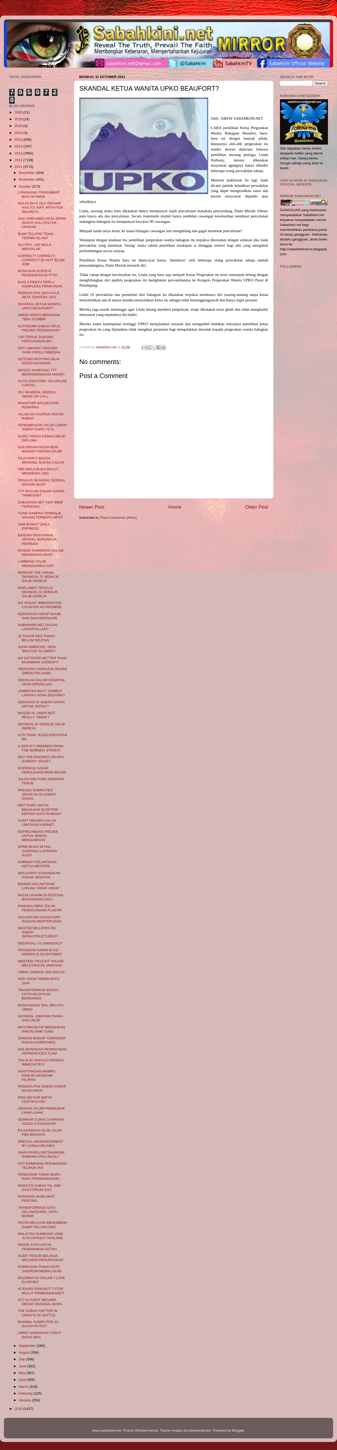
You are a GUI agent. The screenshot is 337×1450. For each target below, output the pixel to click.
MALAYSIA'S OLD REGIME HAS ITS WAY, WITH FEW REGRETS (40, 207)
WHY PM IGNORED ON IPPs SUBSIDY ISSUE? (41, 759)
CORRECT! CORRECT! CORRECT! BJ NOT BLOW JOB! (41, 260)
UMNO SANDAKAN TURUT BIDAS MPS (39, 1335)
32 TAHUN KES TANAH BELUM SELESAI (36, 638)
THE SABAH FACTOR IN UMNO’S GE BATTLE (37, 1313)
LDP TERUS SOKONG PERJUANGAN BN (36, 339)
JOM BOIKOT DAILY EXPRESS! (34, 526)
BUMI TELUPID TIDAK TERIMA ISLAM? (36, 236)
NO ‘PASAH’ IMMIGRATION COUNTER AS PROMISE (40, 605)
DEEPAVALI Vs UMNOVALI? (40, 943)
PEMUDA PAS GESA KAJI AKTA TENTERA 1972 (38, 295)
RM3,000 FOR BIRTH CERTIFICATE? (35, 1100)
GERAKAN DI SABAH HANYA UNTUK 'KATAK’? (41, 704)
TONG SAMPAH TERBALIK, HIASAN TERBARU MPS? (40, 515)
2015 (19, 139)
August (25, 1352)
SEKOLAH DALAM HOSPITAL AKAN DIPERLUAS (41, 682)
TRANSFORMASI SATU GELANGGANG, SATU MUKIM (38, 1212)
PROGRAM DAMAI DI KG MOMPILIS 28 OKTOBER (40, 952)
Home (174, 507)
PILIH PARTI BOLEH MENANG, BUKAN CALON (41, 460)
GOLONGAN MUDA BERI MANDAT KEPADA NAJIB (40, 449)
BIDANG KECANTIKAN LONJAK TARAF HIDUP (38, 886)
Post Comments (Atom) (119, 518)
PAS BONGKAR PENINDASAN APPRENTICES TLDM (42, 1051)
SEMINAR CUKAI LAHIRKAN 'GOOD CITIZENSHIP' (41, 1122)
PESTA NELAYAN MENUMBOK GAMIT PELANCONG (42, 1225)
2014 (19, 146)
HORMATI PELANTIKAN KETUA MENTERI (37, 864)
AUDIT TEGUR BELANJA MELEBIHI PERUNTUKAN (40, 1258)
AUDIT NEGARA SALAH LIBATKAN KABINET (37, 823)
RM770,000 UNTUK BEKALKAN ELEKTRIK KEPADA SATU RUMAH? (39, 809)
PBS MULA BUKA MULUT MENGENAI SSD (38, 471)
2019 (19, 119)
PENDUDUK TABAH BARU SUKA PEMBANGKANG (39, 1176)
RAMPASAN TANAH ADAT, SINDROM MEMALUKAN (39, 1269)
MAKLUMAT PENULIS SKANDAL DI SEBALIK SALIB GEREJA (38, 592)
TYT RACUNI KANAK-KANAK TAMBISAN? (41, 493)
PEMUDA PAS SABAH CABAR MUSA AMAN (42, 1088)
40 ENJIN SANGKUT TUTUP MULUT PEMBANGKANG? (41, 1291)
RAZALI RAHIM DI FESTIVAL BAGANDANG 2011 (41, 897)
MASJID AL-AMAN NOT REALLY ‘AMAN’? (36, 715)
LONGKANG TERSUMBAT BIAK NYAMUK (39, 194)
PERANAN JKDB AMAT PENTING (36, 1199)
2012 (19, 160)
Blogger (238, 1430)
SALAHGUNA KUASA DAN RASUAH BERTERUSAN (39, 919)
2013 (19, 153)
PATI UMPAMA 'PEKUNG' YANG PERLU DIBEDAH (39, 350)
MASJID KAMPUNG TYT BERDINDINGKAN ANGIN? (41, 372)
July (22, 1359)
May (22, 1373)
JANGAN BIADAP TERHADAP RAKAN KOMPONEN (42, 1040)
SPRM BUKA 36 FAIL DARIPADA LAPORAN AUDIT (37, 851)
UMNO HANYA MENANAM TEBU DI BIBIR (39, 317)
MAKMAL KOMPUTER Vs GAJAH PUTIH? (38, 1324)
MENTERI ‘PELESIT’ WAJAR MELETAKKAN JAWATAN (41, 963)
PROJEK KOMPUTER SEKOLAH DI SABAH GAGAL (37, 794)
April (23, 1380)
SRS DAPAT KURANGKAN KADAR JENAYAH (39, 875)
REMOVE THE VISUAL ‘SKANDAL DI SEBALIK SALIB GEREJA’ (38, 577)
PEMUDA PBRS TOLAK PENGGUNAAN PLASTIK (40, 908)
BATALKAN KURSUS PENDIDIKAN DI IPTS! (37, 273)
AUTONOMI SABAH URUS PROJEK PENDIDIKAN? (39, 328)
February (26, 1393)
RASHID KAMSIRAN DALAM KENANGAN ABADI (41, 553)
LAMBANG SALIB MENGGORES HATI (36, 563)
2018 (19, 126)
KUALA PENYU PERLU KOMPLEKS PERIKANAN (40, 284)
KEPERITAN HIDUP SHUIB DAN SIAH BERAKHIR (39, 616)
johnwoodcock (200, 1430)
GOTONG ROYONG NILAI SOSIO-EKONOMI (39, 361)
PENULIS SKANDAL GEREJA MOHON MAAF (41, 482)
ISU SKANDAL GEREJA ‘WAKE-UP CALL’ (37, 394)
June (23, 1366)
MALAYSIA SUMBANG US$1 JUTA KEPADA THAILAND (40, 1236)
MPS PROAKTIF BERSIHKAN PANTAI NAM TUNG (41, 1029)
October (25, 186)
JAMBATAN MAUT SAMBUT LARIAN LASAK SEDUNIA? (41, 693)
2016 (19, 133)
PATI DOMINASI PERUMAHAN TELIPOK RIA (42, 1166)
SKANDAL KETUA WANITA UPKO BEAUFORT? (39, 306)
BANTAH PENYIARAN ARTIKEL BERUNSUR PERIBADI (37, 539)
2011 (19, 167)
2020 (19, 112)
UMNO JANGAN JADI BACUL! (42, 972)
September (28, 1346)
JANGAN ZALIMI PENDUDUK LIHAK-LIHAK (41, 1110)
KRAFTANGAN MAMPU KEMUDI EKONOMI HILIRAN (36, 1075)
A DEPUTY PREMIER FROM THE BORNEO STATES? (40, 748)
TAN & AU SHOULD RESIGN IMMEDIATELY (41, 1062)
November (27, 179)
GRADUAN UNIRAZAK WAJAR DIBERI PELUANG (42, 671)
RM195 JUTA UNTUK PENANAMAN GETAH (37, 1247)
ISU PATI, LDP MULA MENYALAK (34, 247)
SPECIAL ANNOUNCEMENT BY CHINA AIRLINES (40, 1144)
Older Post (256, 507)
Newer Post (91, 507)
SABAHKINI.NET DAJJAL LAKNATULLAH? (38, 627)
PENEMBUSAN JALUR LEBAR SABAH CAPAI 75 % (42, 427)
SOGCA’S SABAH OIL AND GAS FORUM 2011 (39, 1188)
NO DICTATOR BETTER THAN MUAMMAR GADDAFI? (42, 660)
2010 (19, 1409)
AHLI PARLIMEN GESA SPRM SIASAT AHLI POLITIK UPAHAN (42, 223)
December (27, 173)
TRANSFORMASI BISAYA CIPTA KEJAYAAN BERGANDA (38, 994)
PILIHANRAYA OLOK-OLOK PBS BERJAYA (40, 1132)
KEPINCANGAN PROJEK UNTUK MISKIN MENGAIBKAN (38, 836)
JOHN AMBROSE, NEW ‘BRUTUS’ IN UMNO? (37, 649)
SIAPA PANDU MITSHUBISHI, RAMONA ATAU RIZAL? (41, 1154)
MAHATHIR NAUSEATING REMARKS (38, 405)
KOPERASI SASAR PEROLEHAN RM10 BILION (42, 770)
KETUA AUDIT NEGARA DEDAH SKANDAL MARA (40, 1302)
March (24, 1387)
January (25, 1400)
